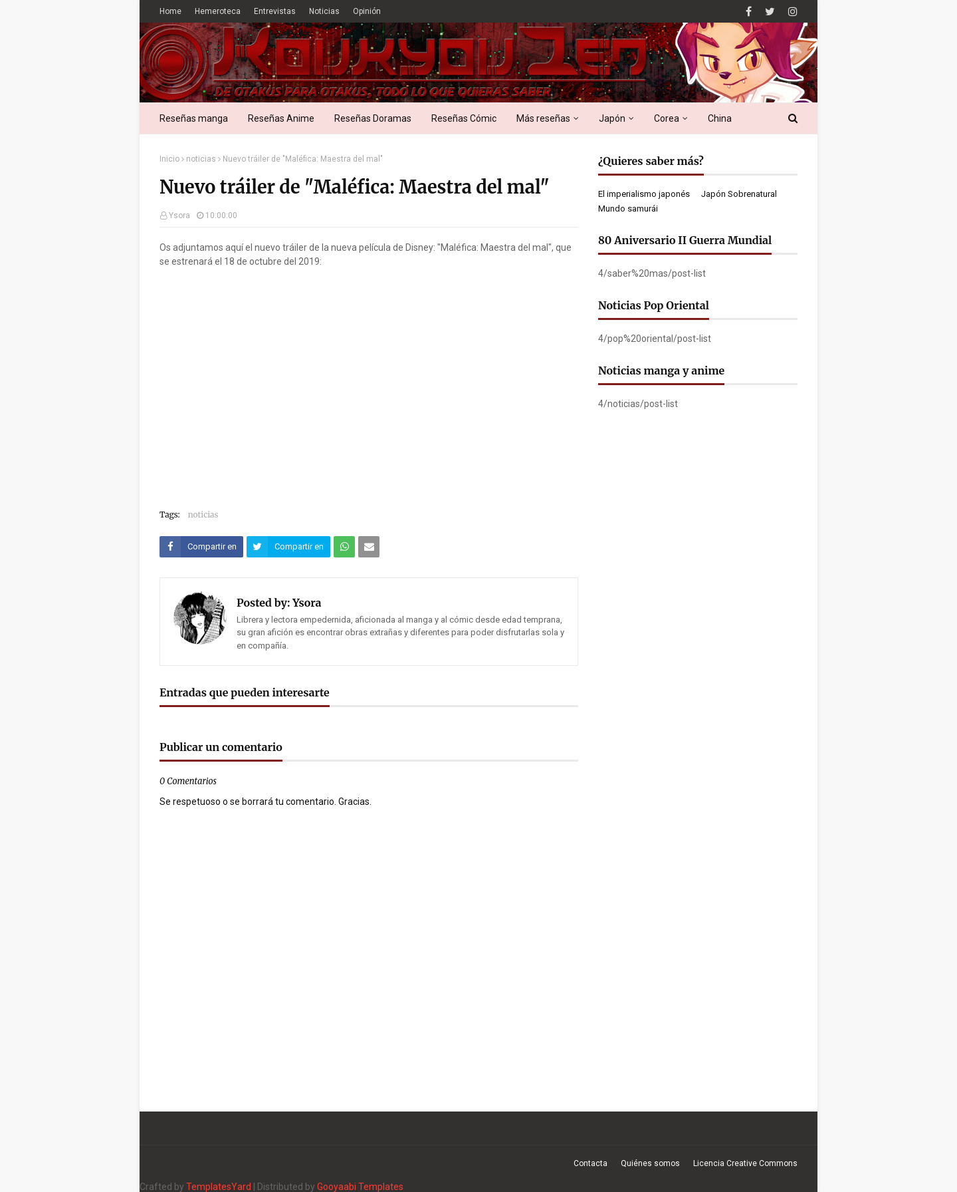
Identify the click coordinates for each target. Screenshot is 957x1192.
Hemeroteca (218, 11)
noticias (201, 159)
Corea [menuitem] (666, 118)
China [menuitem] (720, 118)
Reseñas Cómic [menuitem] (463, 118)
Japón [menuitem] (612, 118)
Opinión (367, 11)
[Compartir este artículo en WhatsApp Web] (344, 546)
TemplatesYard (218, 1186)
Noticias (324, 11)
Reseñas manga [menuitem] (194, 118)
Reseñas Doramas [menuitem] (372, 118)
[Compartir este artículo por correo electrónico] (368, 546)
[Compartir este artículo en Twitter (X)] (288, 546)
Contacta (590, 1163)
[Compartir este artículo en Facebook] (201, 546)
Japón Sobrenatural (739, 194)
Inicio (169, 159)
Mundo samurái (628, 209)
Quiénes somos (650, 1163)
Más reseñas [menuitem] (543, 118)
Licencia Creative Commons (745, 1163)
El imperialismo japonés (644, 194)
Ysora (179, 215)
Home (170, 11)
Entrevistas (275, 11)
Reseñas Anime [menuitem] (281, 118)
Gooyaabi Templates (360, 1186)
